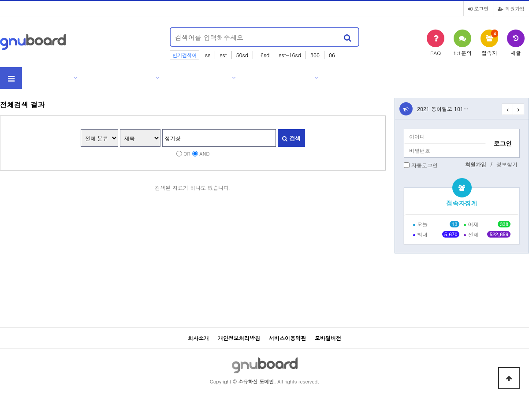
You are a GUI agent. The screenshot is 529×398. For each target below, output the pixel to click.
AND (204, 153)
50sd (242, 55)
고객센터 (300, 78)
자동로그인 (424, 165)
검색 (291, 138)
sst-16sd (290, 55)
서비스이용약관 (287, 338)
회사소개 (59, 78)
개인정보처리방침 (239, 338)
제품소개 (141, 78)
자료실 (221, 78)
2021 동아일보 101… (443, 108)
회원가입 (511, 8)
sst (223, 55)
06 (332, 55)
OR (186, 153)
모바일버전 (328, 338)
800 (315, 55)
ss (207, 55)
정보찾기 (507, 164)
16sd (263, 55)
